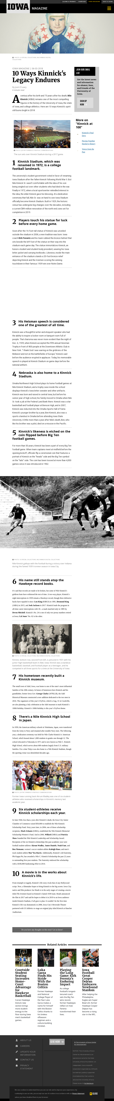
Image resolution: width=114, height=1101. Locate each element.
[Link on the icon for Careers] (16, 1046)
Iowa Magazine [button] (94, 1)
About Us (25, 1040)
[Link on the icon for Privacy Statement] (16, 1065)
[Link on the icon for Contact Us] (16, 1059)
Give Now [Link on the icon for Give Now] (55, 1041)
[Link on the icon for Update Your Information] (16, 1052)
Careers (25, 1046)
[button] (94, 1093)
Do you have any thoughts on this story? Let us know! (42, 930)
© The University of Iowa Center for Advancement (85, 1043)
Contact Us (27, 1059)
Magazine (39, 8)
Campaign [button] (82, 1)
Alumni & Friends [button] (69, 1)
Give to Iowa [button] (108, 1)
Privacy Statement (78, 1093)
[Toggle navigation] (109, 8)
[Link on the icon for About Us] (16, 1040)
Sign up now (83, 102)
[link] (23, 958)
